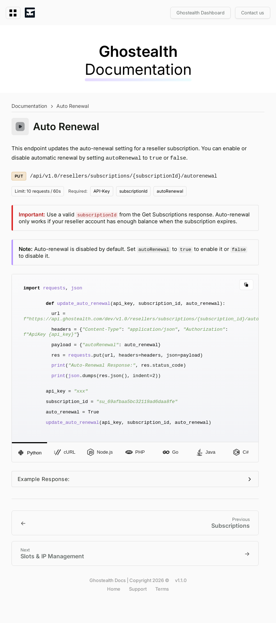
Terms (162, 608)
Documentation (29, 106)
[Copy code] (246, 284)
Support (138, 608)
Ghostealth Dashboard (200, 12)
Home (113, 608)
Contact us (252, 12)
